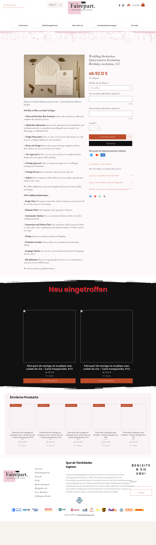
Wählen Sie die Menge (99, 83)
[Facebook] (119, 5)
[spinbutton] (94, 128)
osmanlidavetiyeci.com (85, 515)
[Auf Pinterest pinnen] (95, 196)
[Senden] (141, 492)
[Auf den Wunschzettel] (129, 136)
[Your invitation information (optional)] (110, 99)
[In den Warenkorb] (49, 380)
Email (133, 482)
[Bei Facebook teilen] (90, 196)
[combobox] (110, 87)
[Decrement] (91, 128)
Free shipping (94, 78)
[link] (143, 4)
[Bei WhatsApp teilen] (99, 196)
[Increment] (98, 128)
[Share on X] (104, 196)
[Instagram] (123, 5)
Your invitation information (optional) (104, 93)
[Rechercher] (13, 5)
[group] (78, 346)
